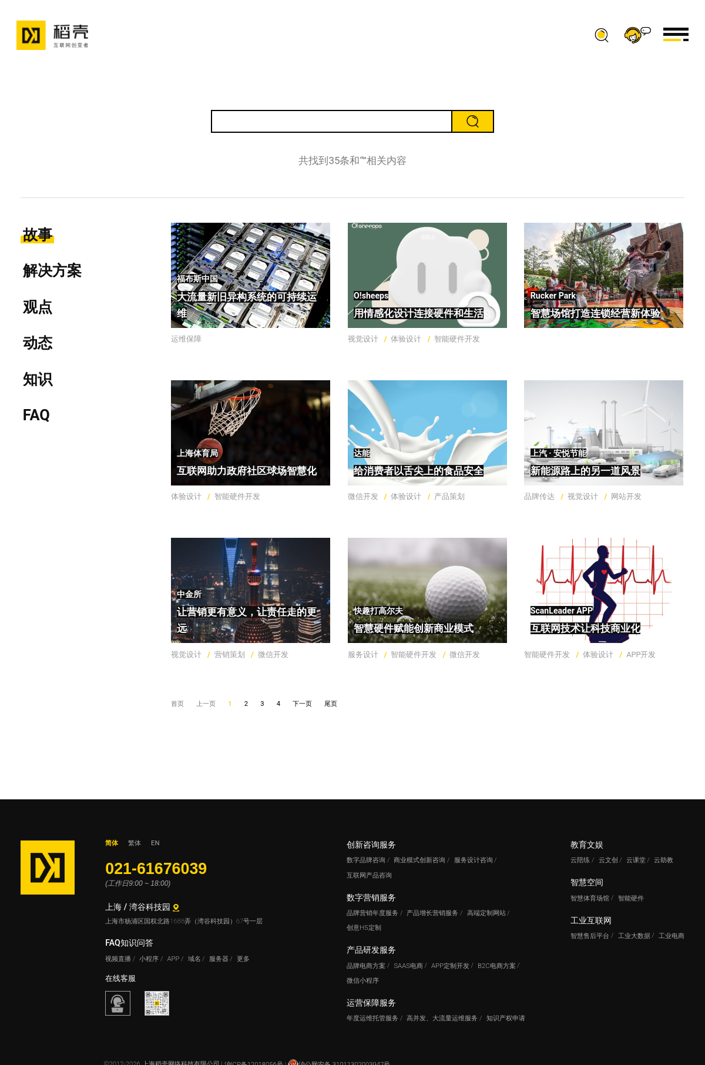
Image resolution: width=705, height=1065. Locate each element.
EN (155, 843)
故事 (37, 234)
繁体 (134, 843)
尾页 (330, 704)
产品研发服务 (371, 950)
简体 (111, 843)
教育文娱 (586, 844)
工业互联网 (591, 920)
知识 (37, 379)
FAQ (36, 415)
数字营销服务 (371, 897)
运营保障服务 (371, 1002)
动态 (37, 342)
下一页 (302, 704)
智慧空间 (586, 882)
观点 (37, 307)
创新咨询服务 (371, 844)
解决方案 (52, 270)
